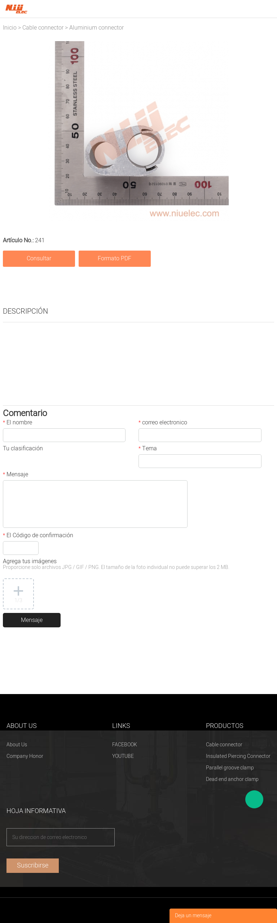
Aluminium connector (96, 27)
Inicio (10, 27)
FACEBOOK (124, 744)
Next (265, 131)
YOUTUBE (123, 756)
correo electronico (162, 423)
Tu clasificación (23, 449)
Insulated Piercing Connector (238, 756)
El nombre (17, 423)
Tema (147, 449)
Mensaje (15, 475)
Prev (12, 131)
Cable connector (42, 27)
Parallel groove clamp (230, 768)
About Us (16, 744)
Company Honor (24, 756)
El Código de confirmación (38, 536)
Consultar (39, 258)
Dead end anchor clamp (232, 779)
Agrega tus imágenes (116, 564)
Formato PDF (114, 258)
